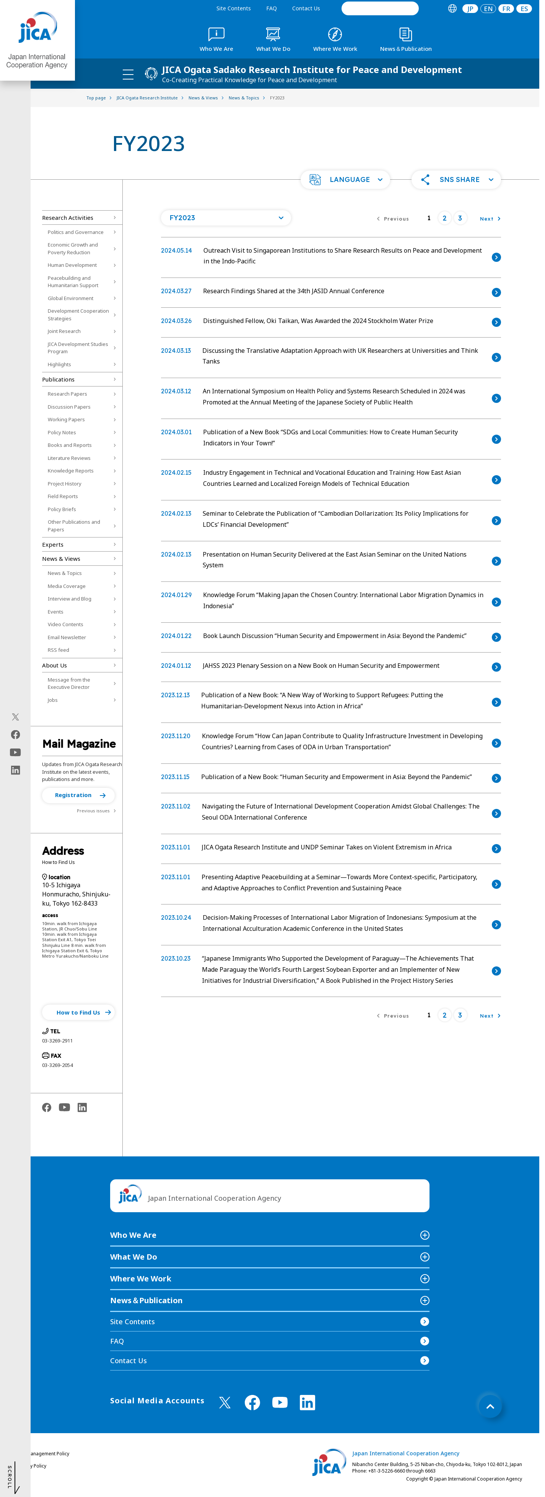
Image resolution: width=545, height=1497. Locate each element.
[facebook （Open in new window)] (252, 1402)
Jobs (53, 700)
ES (524, 8)
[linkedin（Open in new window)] (15, 770)
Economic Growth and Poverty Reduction (73, 248)
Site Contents (233, 8)
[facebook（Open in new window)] (15, 734)
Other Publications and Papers (74, 525)
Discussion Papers (69, 406)
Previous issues (93, 810)
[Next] (490, 217)
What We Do (133, 1257)
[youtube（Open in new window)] (15, 752)
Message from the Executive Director (69, 683)
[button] (345, 179)
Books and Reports (70, 445)
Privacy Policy (31, 1466)
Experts (52, 544)
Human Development (72, 264)
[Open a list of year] (226, 218)
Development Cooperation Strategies (78, 314)
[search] (380, 8)
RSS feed (58, 649)
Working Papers (66, 419)
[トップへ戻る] (490, 1406)
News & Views (61, 558)
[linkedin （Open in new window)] (307, 1402)
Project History (64, 483)
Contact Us (306, 8)
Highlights (59, 364)
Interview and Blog (69, 598)
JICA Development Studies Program (78, 348)
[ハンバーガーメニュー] (128, 74)
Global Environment (70, 298)
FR (506, 8)
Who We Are (133, 1235)
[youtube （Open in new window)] (280, 1402)
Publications (58, 379)
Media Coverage (67, 586)
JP (470, 8)
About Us (54, 665)
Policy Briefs (62, 509)
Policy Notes (62, 432)
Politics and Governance (76, 232)
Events (55, 611)
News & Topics (65, 573)
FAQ (271, 8)
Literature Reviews (69, 458)
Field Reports (63, 496)
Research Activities (67, 217)
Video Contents (65, 624)
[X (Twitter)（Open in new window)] (15, 717)
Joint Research (64, 331)
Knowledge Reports (71, 470)
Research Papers (67, 393)
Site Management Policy (43, 1453)
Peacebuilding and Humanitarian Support (73, 281)
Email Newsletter (67, 637)
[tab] (452, 8)
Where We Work (140, 1278)
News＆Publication (146, 1300)
